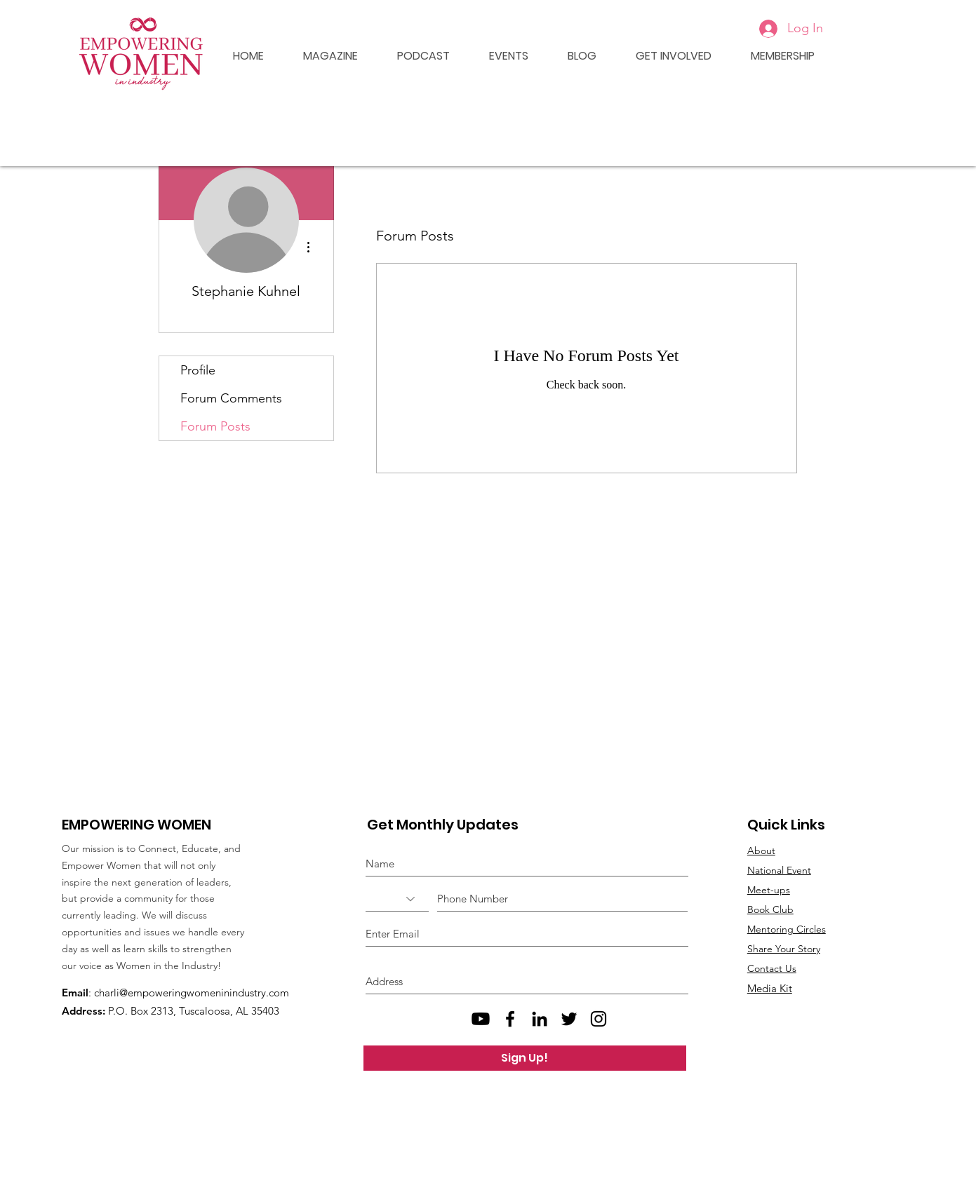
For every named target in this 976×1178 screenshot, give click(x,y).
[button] (499, 56)
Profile (197, 370)
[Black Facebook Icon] (510, 1018)
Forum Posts (215, 426)
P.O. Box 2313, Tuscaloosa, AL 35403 (193, 1010)
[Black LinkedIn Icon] (539, 1018)
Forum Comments (231, 398)
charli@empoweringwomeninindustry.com (191, 992)
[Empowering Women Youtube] (480, 1018)
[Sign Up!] (524, 1058)
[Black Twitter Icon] (569, 1018)
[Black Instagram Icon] (598, 1018)
